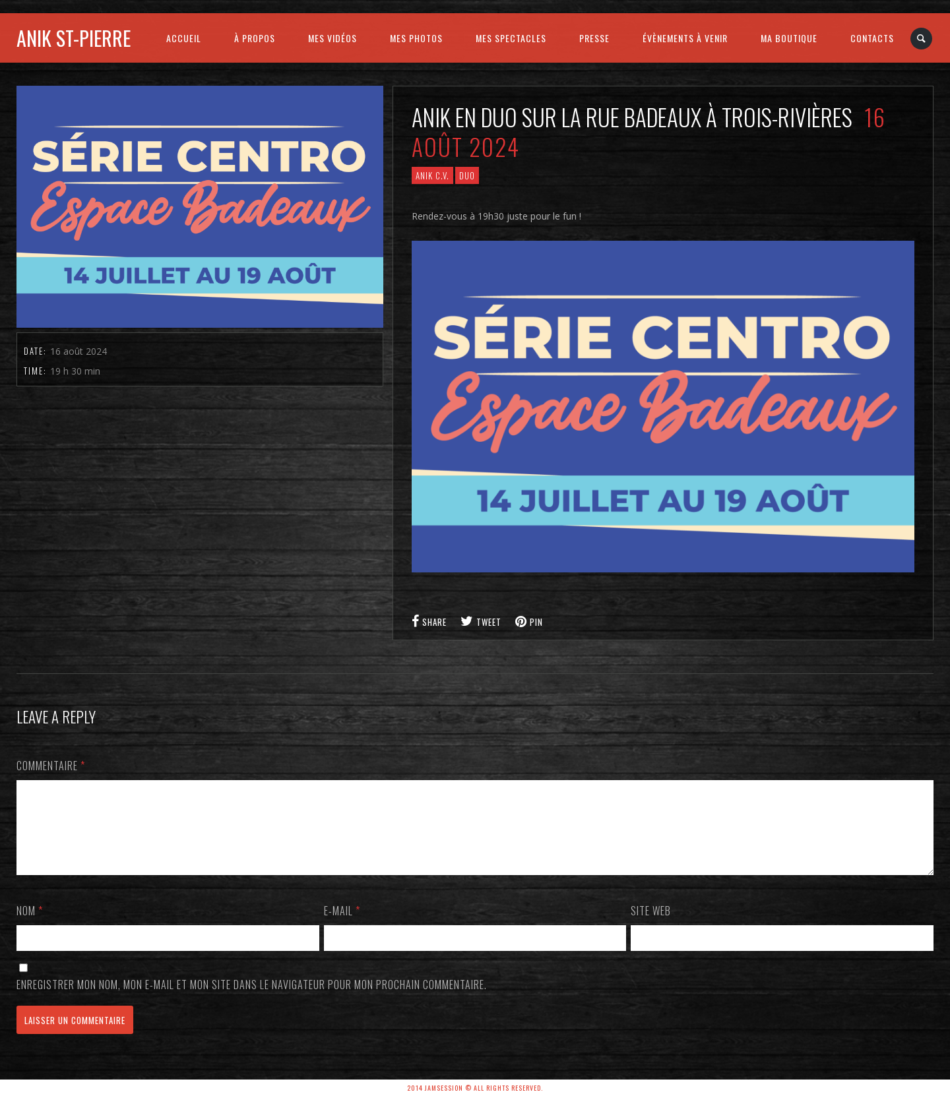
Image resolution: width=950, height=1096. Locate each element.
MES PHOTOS (416, 38)
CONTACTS (872, 38)
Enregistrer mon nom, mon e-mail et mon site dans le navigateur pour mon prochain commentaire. (251, 1000)
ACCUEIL (183, 38)
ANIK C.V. (432, 175)
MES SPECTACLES (511, 38)
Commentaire (50, 766)
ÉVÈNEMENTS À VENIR (685, 38)
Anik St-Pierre (73, 38)
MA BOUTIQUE (789, 38)
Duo (467, 175)
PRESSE (594, 38)
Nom (29, 926)
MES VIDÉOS (332, 38)
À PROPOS (254, 38)
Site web (651, 926)
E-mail (342, 926)
